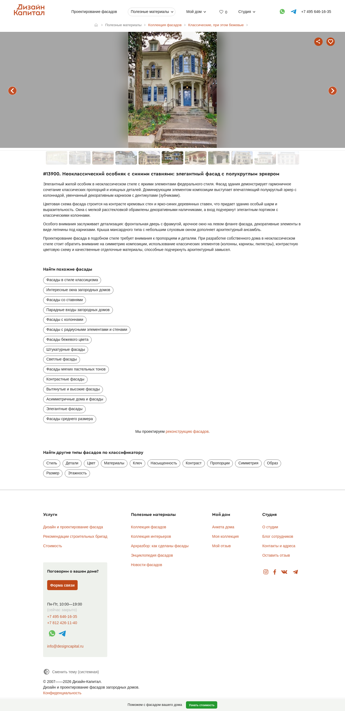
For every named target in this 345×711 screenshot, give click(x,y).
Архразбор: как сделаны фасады (160, 546)
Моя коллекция (225, 536)
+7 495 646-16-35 (62, 617)
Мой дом (194, 11)
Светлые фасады (61, 359)
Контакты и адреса (278, 546)
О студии (270, 527)
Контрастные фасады (65, 379)
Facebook (274, 572)
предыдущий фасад (12, 90)
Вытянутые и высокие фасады (73, 389)
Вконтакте (284, 572)
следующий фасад (332, 90)
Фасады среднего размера (69, 419)
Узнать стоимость (202, 705)
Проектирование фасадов (94, 11)
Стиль (51, 463)
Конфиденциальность (62, 693)
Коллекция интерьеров (151, 536)
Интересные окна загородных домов (78, 290)
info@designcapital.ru (65, 646)
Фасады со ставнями (64, 300)
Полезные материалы (150, 11)
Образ (272, 463)
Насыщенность (164, 463)
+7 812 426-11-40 (62, 623)
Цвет (91, 463)
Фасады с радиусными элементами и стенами (86, 329)
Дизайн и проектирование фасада (73, 527)
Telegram (295, 572)
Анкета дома (223, 527)
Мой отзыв (221, 546)
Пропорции (220, 463)
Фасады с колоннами (64, 319)
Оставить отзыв (276, 555)
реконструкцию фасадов (187, 431)
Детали (72, 463)
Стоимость (52, 546)
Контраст (194, 463)
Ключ (137, 463)
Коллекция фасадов (148, 527)
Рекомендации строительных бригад (75, 536)
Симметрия (248, 463)
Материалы (114, 463)
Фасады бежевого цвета (67, 339)
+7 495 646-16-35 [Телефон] (316, 11)
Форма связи (62, 585)
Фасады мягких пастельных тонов (76, 369)
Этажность (77, 473)
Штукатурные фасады (65, 349)
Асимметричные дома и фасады (74, 399)
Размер (52, 473)
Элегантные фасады (64, 409)
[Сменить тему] (71, 671)
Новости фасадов (146, 565)
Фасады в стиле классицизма (72, 280)
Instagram (266, 572)
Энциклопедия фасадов (152, 555)
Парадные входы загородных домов (78, 310)
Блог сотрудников (277, 536)
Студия (244, 11)
